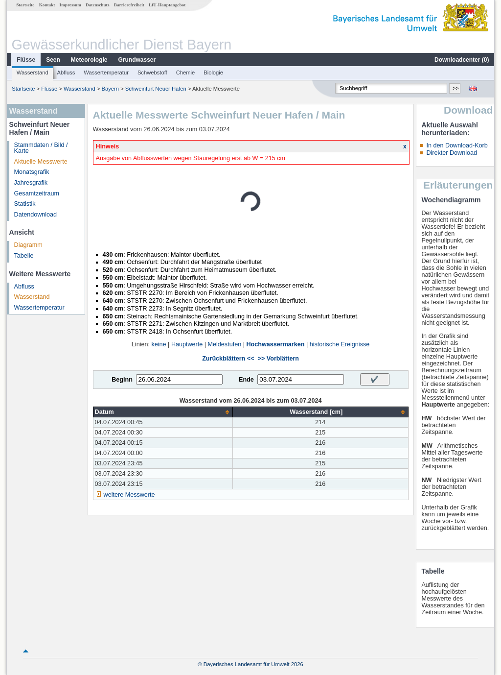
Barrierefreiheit (129, 4)
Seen (53, 59)
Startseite (25, 4)
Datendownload (35, 214)
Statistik (25, 203)
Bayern (110, 89)
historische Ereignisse (340, 344)
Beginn (122, 379)
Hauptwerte (187, 344)
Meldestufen (225, 344)
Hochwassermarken (275, 344)
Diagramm (28, 244)
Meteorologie (89, 59)
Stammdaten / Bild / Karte (41, 148)
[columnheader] (162, 412)
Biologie (213, 72)
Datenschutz (98, 4)
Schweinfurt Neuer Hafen (155, 89)
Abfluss (66, 72)
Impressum (70, 4)
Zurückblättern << (228, 358)
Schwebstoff (152, 72)
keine (158, 344)
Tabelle (24, 255)
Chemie (185, 72)
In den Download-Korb (456, 145)
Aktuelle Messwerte (41, 161)
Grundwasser (137, 59)
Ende (246, 379)
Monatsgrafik (31, 172)
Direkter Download (451, 152)
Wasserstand (32, 72)
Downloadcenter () (461, 59)
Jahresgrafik (31, 182)
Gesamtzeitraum (36, 193)
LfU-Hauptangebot (167, 4)
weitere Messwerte (129, 494)
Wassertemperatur (106, 72)
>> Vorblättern (278, 358)
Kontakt (47, 4)
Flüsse (26, 59)
